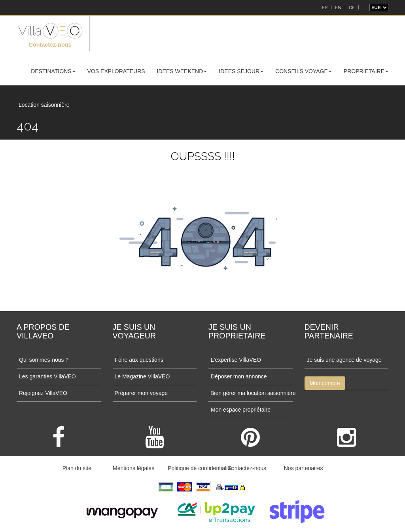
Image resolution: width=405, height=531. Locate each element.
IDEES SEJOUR (241, 71)
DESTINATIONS (53, 71)
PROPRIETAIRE (366, 71)
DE (352, 7)
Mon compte (325, 383)
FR (324, 7)
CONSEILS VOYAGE (303, 71)
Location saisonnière (44, 105)
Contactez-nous (50, 45)
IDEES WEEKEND (182, 71)
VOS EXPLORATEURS (116, 71)
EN (338, 7)
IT (364, 7)
